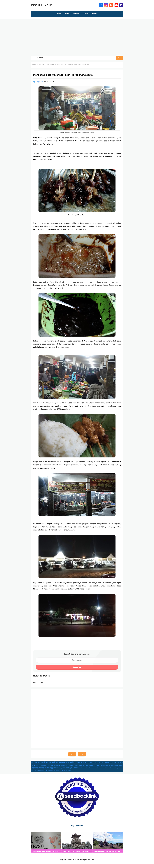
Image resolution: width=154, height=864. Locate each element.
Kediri (121, 765)
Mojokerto (58, 765)
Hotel (52, 763)
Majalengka (89, 765)
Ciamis (107, 768)
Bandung (82, 763)
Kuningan (70, 765)
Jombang (49, 765)
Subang (96, 765)
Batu (33, 766)
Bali (76, 765)
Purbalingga (49, 768)
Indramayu (92, 763)
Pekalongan (41, 771)
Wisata (35, 762)
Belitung (42, 765)
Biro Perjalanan (91, 768)
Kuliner (44, 763)
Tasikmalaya (67, 768)
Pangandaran (119, 768)
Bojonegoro (101, 768)
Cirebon (72, 763)
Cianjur (100, 763)
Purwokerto (49, 771)
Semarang (108, 763)
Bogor (64, 765)
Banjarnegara (105, 765)
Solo (37, 765)
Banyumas (114, 765)
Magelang (34, 768)
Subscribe (77, 667)
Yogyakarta (61, 763)
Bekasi (83, 768)
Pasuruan (34, 771)
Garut (112, 768)
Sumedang (58, 768)
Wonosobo (76, 768)
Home (59, 13)
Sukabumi (57, 771)
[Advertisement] (77, 39)
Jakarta (81, 765)
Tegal (69, 771)
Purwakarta (118, 763)
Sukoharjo (64, 771)
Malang (41, 768)
